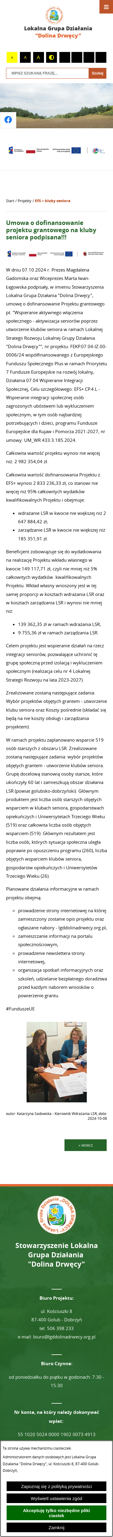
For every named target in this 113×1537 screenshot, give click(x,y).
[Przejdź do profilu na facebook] (8, 120)
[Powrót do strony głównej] (10, 201)
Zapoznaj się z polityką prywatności (56, 1486)
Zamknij (56, 1527)
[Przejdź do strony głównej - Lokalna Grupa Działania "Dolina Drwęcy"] (56, 22)
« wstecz (86, 1145)
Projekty (24, 201)
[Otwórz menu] (106, 7)
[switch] (64, 57)
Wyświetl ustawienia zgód (56, 1498)
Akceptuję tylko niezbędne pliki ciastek (56, 1513)
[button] (57, 1101)
